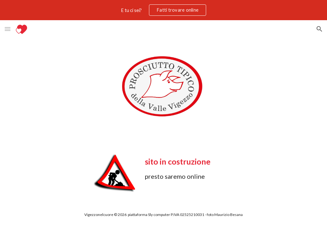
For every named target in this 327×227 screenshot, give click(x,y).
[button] (7, 29)
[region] (163, 10)
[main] (200, 168)
